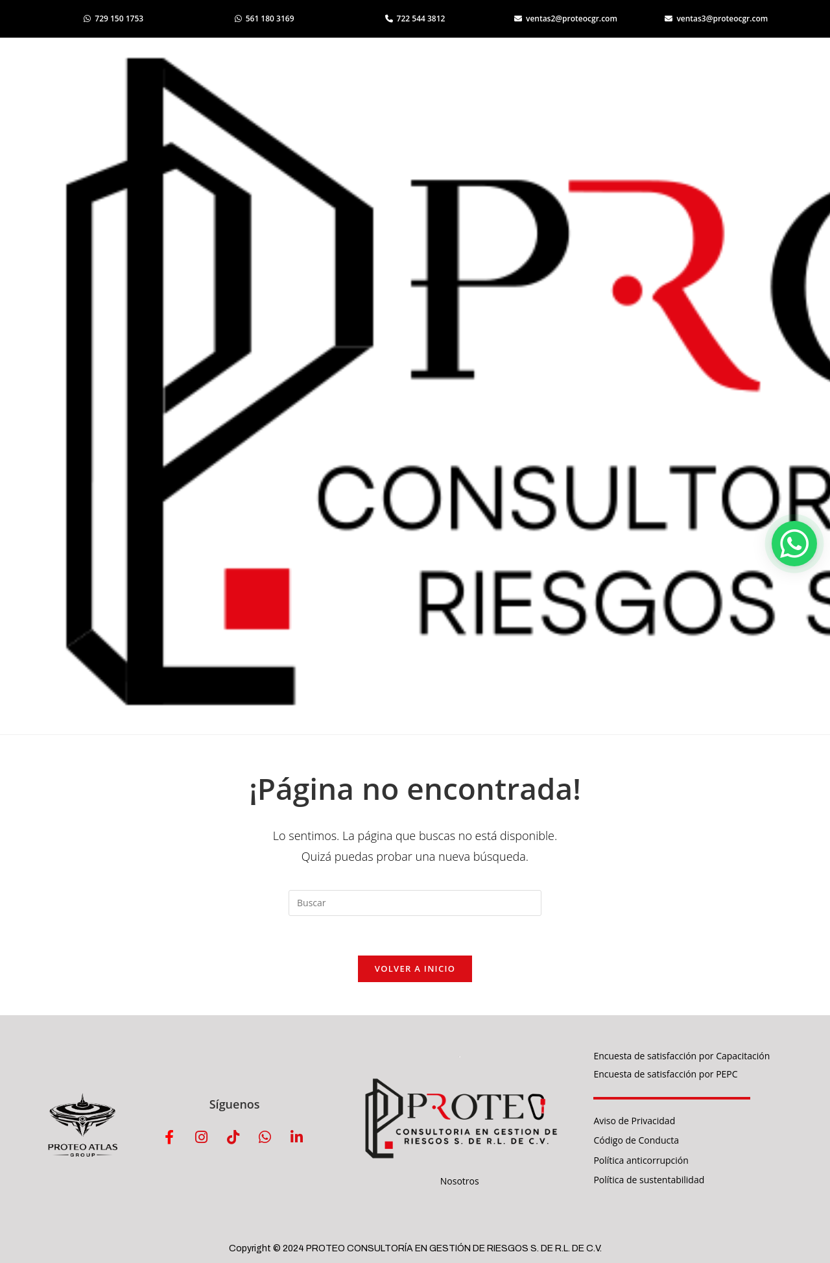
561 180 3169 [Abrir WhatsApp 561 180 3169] (264, 18)
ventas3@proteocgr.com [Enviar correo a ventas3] (716, 18)
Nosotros (459, 1181)
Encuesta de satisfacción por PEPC (665, 1074)
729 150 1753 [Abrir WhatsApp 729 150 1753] (113, 18)
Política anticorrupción (640, 1160)
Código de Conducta (636, 1140)
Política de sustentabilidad (648, 1179)
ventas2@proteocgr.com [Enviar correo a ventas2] (565, 18)
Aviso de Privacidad (634, 1120)
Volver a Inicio (415, 968)
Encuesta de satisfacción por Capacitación (681, 1056)
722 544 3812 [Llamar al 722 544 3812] (415, 18)
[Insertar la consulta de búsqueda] (415, 903)
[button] (794, 543)
